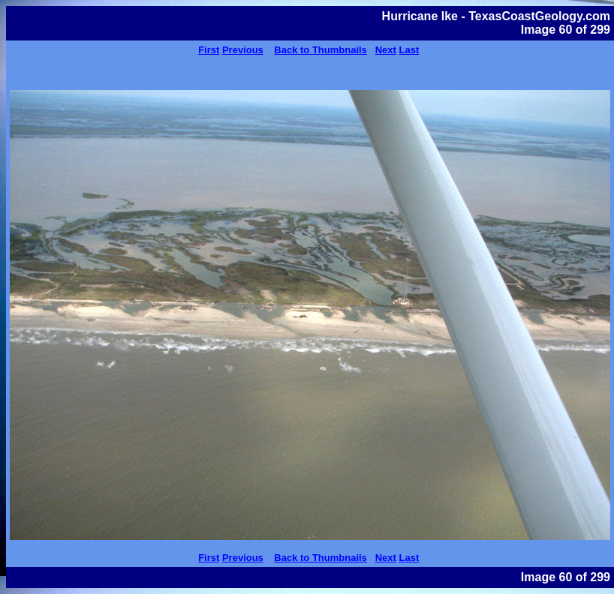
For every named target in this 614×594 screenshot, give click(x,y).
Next (385, 50)
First (208, 50)
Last (409, 50)
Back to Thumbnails (320, 50)
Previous (242, 50)
